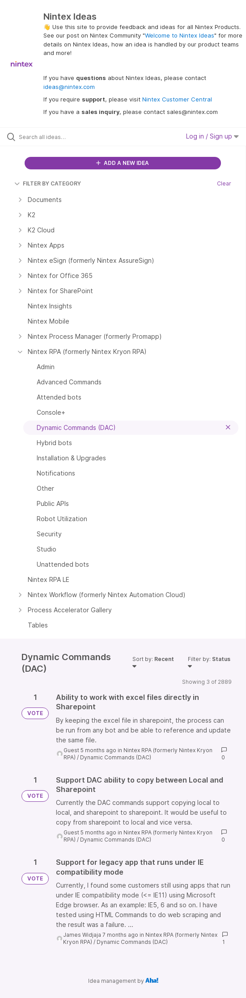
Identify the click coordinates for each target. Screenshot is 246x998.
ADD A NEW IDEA (122, 163)
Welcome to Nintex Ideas (179, 35)
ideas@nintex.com (69, 86)
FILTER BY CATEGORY (47, 183)
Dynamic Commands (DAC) (115, 757)
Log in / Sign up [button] (212, 136)
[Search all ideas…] (69, 136)
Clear (224, 183)
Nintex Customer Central (177, 99)
